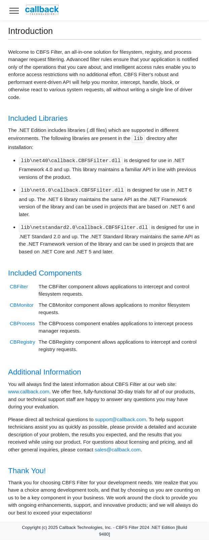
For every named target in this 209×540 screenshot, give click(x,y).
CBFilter (19, 286)
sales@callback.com (118, 449)
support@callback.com (120, 419)
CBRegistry (22, 342)
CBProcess (22, 323)
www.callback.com (28, 391)
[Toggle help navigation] (14, 10)
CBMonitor (22, 305)
